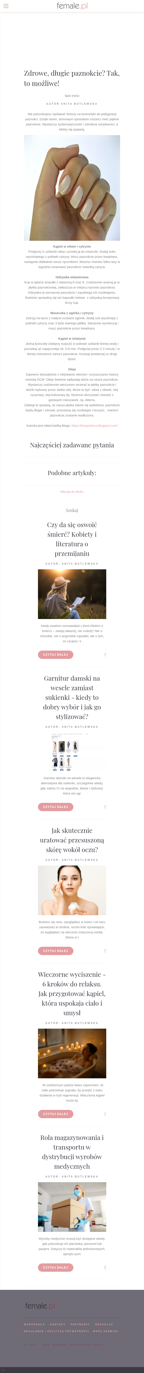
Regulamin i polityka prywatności (56, 1331)
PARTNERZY (80, 1324)
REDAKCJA (104, 1324)
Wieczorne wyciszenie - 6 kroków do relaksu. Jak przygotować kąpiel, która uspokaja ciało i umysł (72, 993)
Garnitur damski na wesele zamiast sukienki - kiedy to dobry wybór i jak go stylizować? (72, 697)
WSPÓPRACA (34, 1324)
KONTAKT (57, 1324)
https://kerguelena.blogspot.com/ (94, 425)
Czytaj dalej (55, 654)
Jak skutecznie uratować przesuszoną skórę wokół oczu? (72, 840)
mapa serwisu (106, 1331)
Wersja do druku (72, 491)
